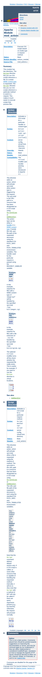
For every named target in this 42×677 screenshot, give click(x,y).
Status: (6, 57)
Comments (24, 34)
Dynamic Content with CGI (29, 28)
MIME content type (9, 82)
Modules (12, 4)
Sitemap (37, 4)
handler (9, 225)
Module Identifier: (10, 59)
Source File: (8, 62)
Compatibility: (12, 157)
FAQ (25, 4)
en (5, 43)
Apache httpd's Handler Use (29, 30)
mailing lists (21, 658)
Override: (10, 150)
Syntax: (10, 129)
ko (15, 43)
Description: (8, 46)
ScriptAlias (12, 213)
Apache (5, 23)
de (14, 41)
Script (6, 86)
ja (12, 43)
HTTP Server (14, 23)
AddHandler (11, 217)
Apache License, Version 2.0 (25, 668)
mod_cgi (23, 25)
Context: (10, 140)
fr (9, 43)
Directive (12, 112)
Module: (10, 155)
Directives (19, 4)
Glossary (31, 4)
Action (6, 73)
